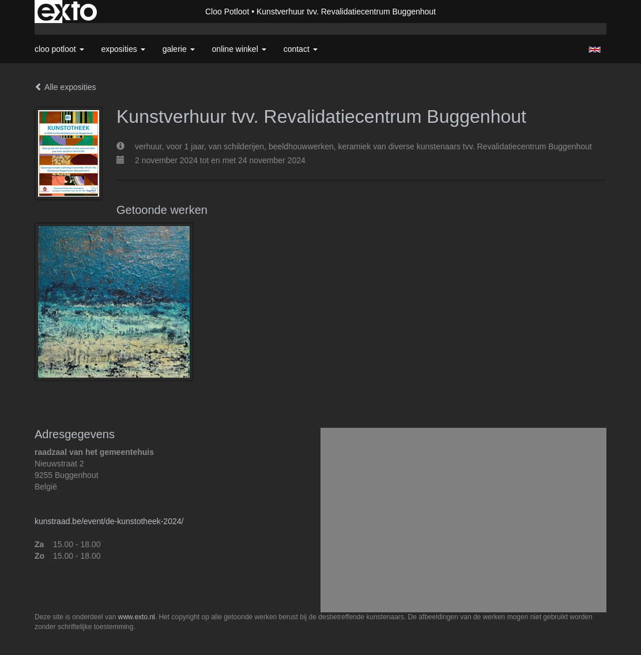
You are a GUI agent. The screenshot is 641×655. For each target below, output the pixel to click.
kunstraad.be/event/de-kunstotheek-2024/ (109, 521)
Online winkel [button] (239, 49)
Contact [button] (301, 49)
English (594, 49)
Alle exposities (65, 87)
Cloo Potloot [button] (59, 49)
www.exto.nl (136, 617)
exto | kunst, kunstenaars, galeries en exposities (67, 11)
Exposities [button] (123, 49)
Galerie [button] (179, 49)
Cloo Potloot (227, 11)
